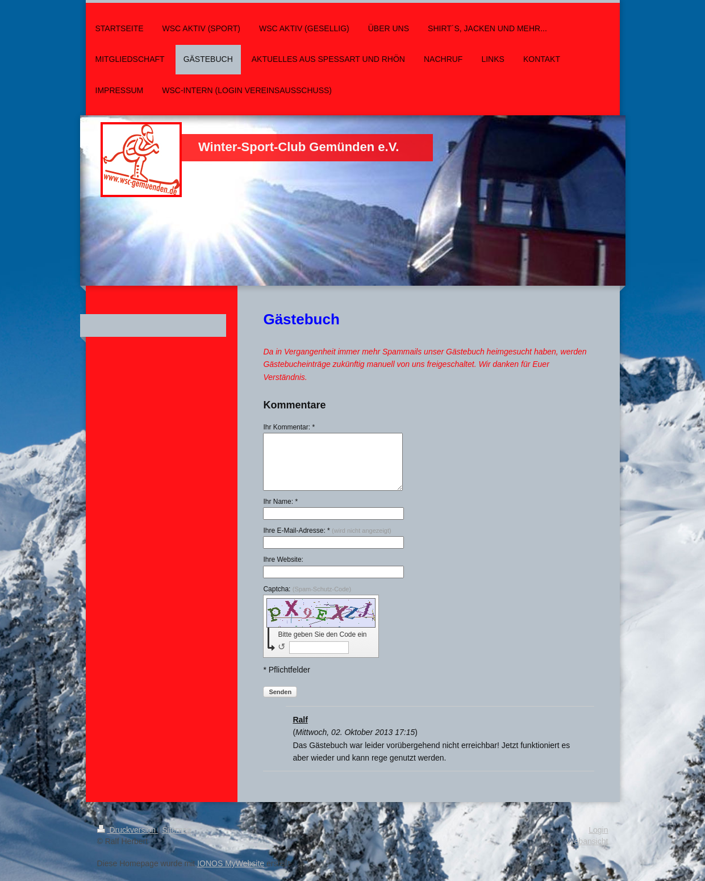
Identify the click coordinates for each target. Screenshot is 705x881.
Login (598, 829)
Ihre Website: (283, 559)
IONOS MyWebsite (230, 863)
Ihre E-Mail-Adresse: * (327, 531)
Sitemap (176, 829)
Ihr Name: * (280, 502)
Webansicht (587, 841)
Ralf (300, 719)
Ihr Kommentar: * (289, 427)
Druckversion (127, 829)
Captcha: (307, 589)
